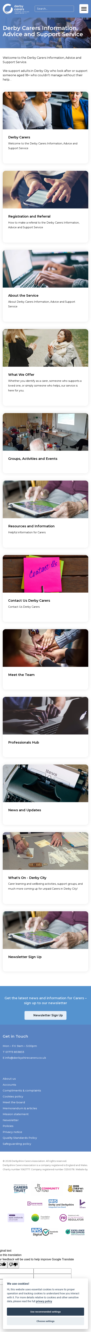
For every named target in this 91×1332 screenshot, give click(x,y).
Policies (8, 1134)
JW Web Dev (10, 1180)
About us (9, 1086)
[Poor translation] (13, 1265)
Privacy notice (12, 1139)
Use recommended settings (45, 1311)
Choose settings (45, 1321)
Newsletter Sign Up (48, 1023)
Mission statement (16, 1122)
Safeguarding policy (17, 1151)
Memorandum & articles (20, 1116)
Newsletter (11, 1128)
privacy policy (44, 1301)
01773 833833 (14, 1059)
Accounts (9, 1092)
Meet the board (14, 1110)
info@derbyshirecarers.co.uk (25, 1065)
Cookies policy (13, 1104)
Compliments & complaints (22, 1098)
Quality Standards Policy (20, 1145)
